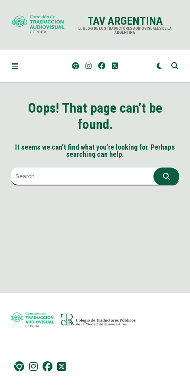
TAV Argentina (125, 20)
